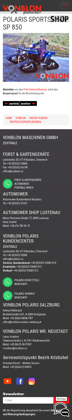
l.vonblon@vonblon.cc (15, 348)
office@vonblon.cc (13, 171)
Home (9, 118)
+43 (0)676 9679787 (20, 344)
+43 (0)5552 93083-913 (29, 266)
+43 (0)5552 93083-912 (25, 270)
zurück (12, 103)
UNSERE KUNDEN (38, 118)
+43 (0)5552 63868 (17, 163)
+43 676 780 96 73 (20, 225)
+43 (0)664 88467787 (21, 318)
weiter (28, 103)
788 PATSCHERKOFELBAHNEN (25, 121)
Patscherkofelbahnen (35, 89)
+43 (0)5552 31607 (17, 203)
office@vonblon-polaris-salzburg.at (22, 322)
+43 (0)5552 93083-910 (43, 262)
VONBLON (21, 118)
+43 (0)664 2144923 (20, 367)
